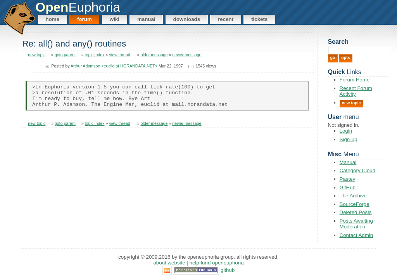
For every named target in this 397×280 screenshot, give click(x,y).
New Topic (351, 102)
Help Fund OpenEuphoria (217, 263)
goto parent (65, 54)
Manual (146, 19)
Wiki (114, 19)
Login (346, 131)
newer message (186, 54)
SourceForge (354, 204)
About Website (169, 263)
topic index (95, 54)
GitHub (348, 187)
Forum (84, 19)
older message (154, 54)
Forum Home (355, 80)
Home (53, 19)
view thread (119, 54)
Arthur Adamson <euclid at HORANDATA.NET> (114, 66)
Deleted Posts (356, 212)
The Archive (353, 196)
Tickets (259, 19)
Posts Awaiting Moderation (356, 224)
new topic (36, 54)
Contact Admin (356, 235)
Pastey (348, 179)
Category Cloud (358, 170)
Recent (225, 19)
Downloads (186, 19)
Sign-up (348, 139)
